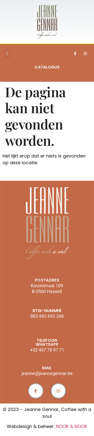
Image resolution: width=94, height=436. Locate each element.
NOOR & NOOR (71, 426)
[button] (7, 54)
